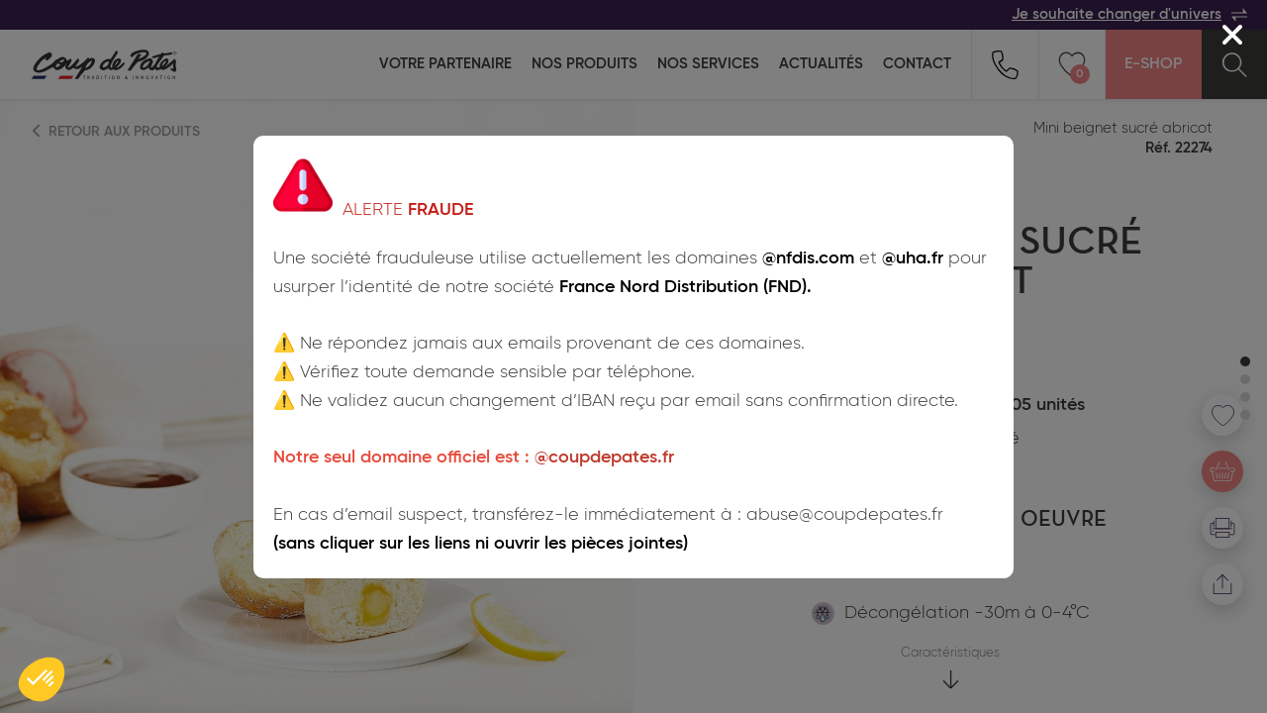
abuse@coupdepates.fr (844, 515)
